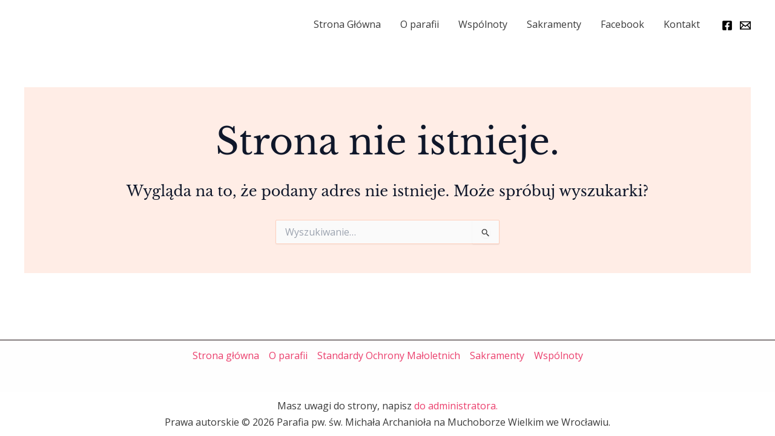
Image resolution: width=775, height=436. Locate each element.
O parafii (419, 24)
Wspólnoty (482, 24)
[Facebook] (727, 25)
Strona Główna (347, 24)
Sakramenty (554, 24)
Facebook (622, 24)
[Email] (745, 25)
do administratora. (456, 405)
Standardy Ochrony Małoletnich (388, 355)
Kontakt (682, 24)
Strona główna (226, 355)
